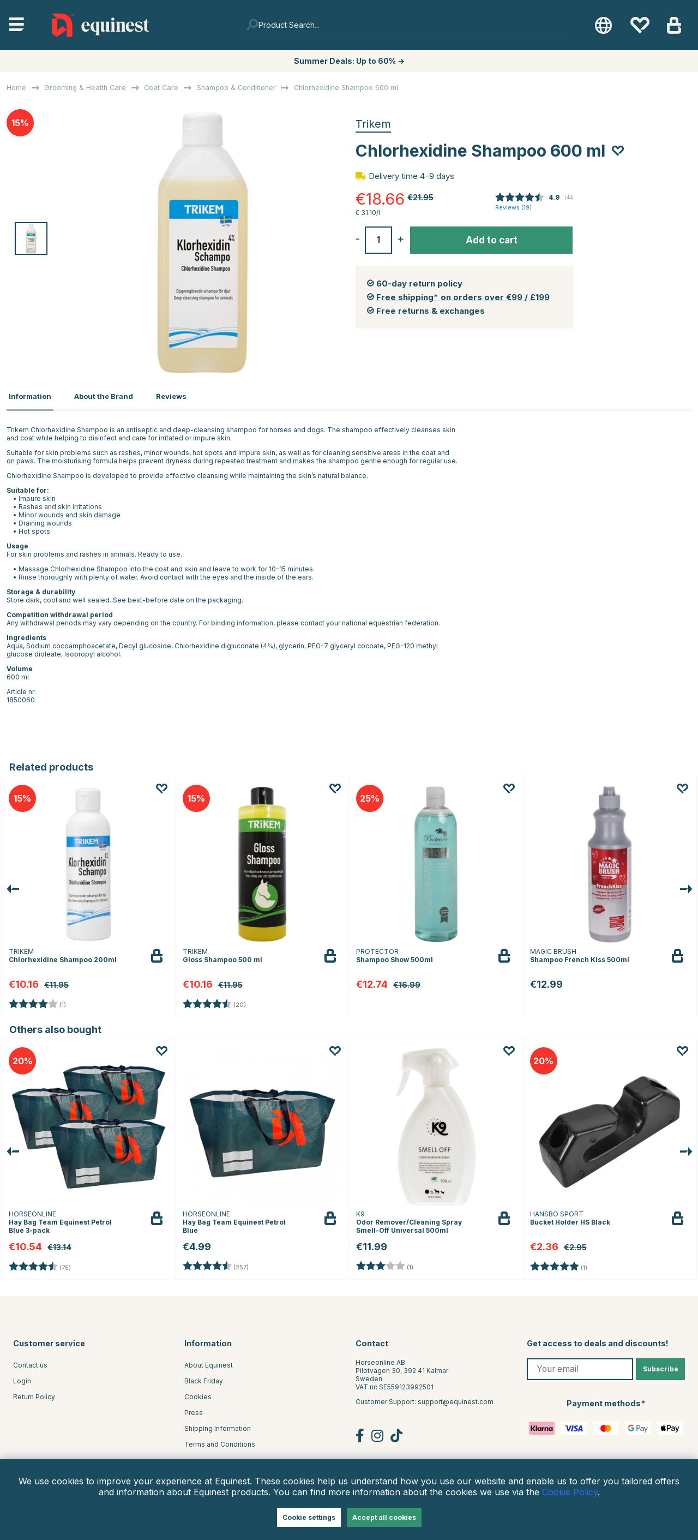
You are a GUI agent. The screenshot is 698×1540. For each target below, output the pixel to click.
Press (193, 1409)
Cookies (198, 1393)
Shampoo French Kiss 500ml (579, 956)
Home (16, 87)
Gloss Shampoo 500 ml (222, 956)
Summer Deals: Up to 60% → (349, 60)
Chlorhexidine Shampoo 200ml (63, 956)
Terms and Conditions (219, 1441)
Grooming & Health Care (85, 87)
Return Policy (34, 1393)
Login (22, 1378)
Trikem (373, 123)
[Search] (405, 25)
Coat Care (161, 87)
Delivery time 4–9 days (411, 176)
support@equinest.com (456, 1398)
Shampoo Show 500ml (394, 956)
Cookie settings (308, 1517)
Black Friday (203, 1378)
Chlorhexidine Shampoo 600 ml (346, 87)
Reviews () (513, 207)
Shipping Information (217, 1425)
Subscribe (660, 1366)
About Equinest (208, 1362)
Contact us (30, 1362)
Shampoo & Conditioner (236, 87)
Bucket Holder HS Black (570, 1219)
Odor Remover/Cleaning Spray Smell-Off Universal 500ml (409, 1223)
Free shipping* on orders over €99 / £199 (463, 297)
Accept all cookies (384, 1517)
